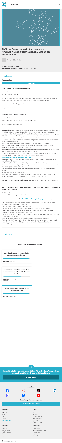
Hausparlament (37, 418)
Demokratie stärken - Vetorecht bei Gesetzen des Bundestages (16, 274)
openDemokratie (37, 416)
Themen (4, 434)
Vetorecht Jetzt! (37, 422)
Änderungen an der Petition (14, 115)
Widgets (35, 414)
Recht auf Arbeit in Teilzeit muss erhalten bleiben (17, 350)
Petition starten (6, 432)
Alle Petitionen (6, 430)
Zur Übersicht (8, 76)
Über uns (4, 412)
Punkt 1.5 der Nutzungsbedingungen (33, 199)
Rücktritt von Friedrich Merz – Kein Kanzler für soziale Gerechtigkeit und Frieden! (16, 312)
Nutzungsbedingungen (39, 430)
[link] (59, 4)
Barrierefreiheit (37, 436)
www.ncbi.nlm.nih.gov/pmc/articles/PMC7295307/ (17, 157)
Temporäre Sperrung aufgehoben (16, 89)
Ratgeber (4, 428)
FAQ (34, 412)
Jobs (3, 414)
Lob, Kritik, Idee (6, 420)
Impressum (36, 434)
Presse (4, 418)
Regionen (4, 436)
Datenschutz (36, 432)
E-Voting (35, 420)
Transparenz (36, 428)
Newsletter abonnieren (31, 404)
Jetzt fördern (31, 377)
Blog (3, 416)
